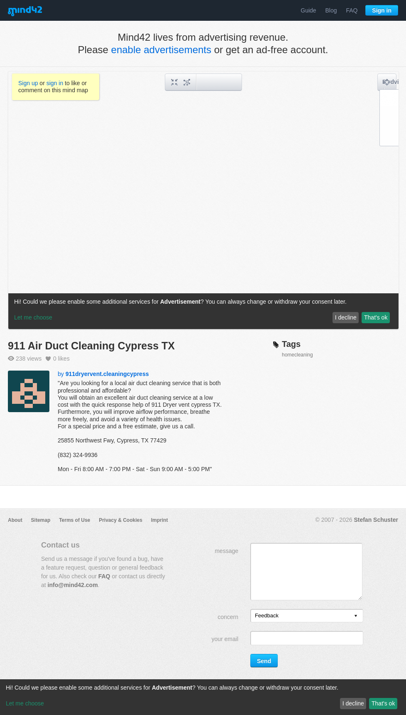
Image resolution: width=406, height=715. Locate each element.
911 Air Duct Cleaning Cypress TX (91, 345)
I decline (353, 703)
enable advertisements (161, 49)
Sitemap (41, 520)
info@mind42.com (73, 585)
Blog (331, 10)
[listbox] (306, 615)
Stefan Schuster (376, 519)
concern (228, 617)
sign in (54, 83)
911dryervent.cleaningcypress (107, 374)
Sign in (381, 10)
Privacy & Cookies (120, 520)
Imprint (159, 520)
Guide (308, 10)
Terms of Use (74, 520)
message (226, 551)
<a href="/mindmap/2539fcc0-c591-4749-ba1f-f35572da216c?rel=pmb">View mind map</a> (203, 200)
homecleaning (297, 355)
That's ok (383, 703)
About (15, 520)
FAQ (351, 10)
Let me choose (25, 703)
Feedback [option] (267, 615)
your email (224, 639)
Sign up (28, 83)
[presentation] (356, 616)
